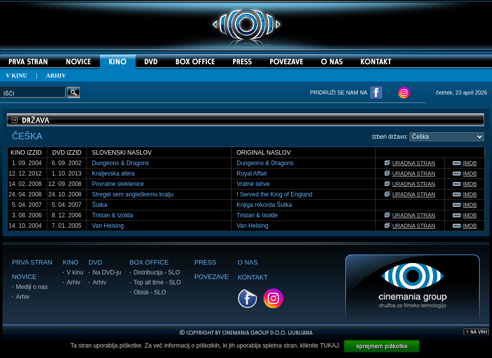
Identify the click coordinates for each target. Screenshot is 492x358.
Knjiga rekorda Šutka (264, 204)
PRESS (205, 262)
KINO (71, 262)
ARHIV (56, 75)
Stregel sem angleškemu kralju (132, 194)
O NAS (247, 262)
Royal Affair (252, 173)
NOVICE (24, 276)
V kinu (75, 272)
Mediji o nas (32, 286)
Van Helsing (108, 225)
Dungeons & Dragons (120, 163)
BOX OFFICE (149, 262)
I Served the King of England (275, 194)
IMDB (465, 163)
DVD (95, 262)
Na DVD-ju (106, 272)
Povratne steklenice (118, 183)
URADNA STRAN (410, 163)
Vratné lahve (253, 183)
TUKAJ (329, 345)
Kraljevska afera (113, 173)
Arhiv (22, 296)
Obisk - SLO (150, 292)
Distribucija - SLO (157, 272)
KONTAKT (252, 277)
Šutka (99, 204)
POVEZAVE (211, 276)
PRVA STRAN (32, 262)
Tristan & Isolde (257, 215)
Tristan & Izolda (112, 215)
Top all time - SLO (157, 282)
